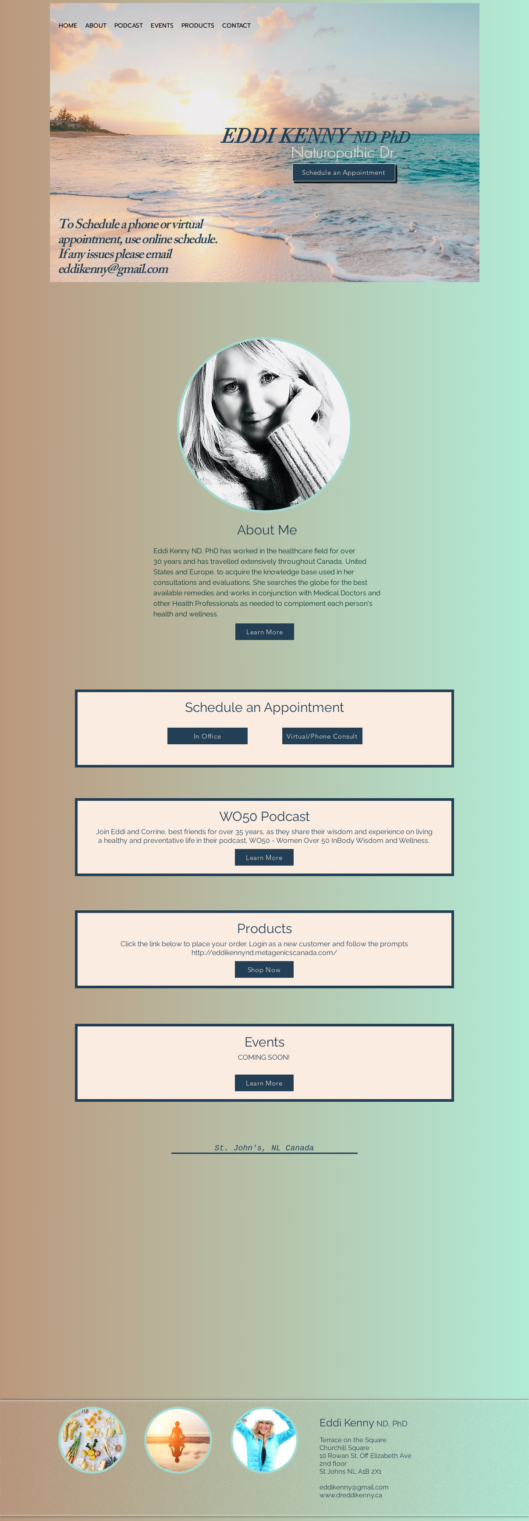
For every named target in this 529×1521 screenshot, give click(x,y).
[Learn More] (264, 631)
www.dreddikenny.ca (351, 1495)
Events (264, 1047)
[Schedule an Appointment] (343, 172)
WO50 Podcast (264, 827)
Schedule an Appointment (264, 707)
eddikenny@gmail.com (112, 270)
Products (264, 939)
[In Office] (207, 736)
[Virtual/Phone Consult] (322, 736)
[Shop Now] (264, 969)
